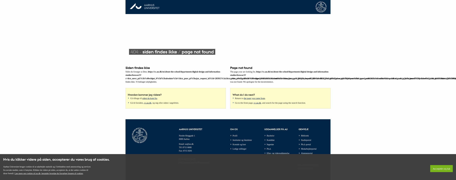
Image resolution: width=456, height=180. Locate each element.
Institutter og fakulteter (242, 140)
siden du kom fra (149, 98)
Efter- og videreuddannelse (278, 153)
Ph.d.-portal (306, 144)
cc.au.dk (147, 103)
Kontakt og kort (239, 144)
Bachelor (270, 135)
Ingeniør (270, 144)
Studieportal (306, 140)
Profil (235, 135)
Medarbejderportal (308, 149)
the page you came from (254, 98)
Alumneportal (306, 153)
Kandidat (270, 140)
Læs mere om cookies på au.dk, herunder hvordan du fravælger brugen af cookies (48, 173)
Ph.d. (269, 149)
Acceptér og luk (441, 168)
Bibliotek (305, 135)
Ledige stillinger (239, 149)
